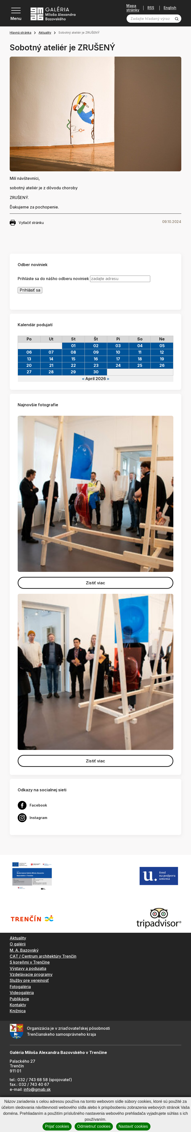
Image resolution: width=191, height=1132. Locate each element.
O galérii (18, 943)
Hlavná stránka (20, 32)
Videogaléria (22, 992)
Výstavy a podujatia (28, 968)
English (170, 8)
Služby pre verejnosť (29, 980)
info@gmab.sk (37, 1089)
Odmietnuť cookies (93, 1126)
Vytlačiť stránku (27, 223)
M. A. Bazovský (24, 950)
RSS (150, 8)
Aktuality (45, 32)
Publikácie (19, 998)
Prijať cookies (57, 1126)
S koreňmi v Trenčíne (30, 962)
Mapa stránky (132, 8)
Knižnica (18, 1010)
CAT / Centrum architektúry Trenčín (43, 956)
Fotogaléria (20, 986)
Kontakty (18, 1004)
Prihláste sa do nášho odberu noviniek (53, 278)
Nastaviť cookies (133, 1126)
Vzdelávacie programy (31, 974)
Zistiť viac (95, 582)
